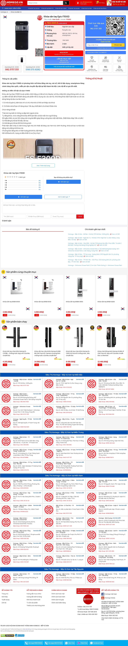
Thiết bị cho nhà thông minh (36, 605)
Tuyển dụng (5, 600)
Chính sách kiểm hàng (59, 603)
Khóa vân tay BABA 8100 (42, 302)
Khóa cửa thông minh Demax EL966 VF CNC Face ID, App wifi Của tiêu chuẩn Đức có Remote (111, 353)
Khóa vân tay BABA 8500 (11, 302)
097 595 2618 (92, 612)
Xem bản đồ (37, 379)
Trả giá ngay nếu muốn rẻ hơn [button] (64, 67)
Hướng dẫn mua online (34, 594)
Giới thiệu (5, 597)
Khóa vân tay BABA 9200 (106, 302)
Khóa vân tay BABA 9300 (74, 302)
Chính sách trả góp (58, 600)
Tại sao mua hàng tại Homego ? (97, 52)
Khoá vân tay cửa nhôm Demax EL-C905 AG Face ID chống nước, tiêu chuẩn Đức (78, 353)
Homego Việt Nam (109, 594)
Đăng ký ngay (118, 45)
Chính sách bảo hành (58, 597)
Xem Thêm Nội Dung (43, 165)
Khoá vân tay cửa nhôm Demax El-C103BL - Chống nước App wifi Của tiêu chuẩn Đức (16, 353)
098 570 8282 (93, 609)
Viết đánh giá (63, 182)
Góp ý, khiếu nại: (83, 614)
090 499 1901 (92, 614)
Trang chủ (5, 594)
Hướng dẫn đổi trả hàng (34, 597)
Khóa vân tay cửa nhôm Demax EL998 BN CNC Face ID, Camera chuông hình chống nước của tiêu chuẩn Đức (47, 353)
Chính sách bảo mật (58, 594)
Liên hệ (4, 603)
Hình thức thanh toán (33, 600)
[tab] (64, 67)
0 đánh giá (21, 177)
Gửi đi (80, 216)
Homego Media (108, 598)
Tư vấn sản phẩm (32, 603)
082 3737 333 (87, 607)
